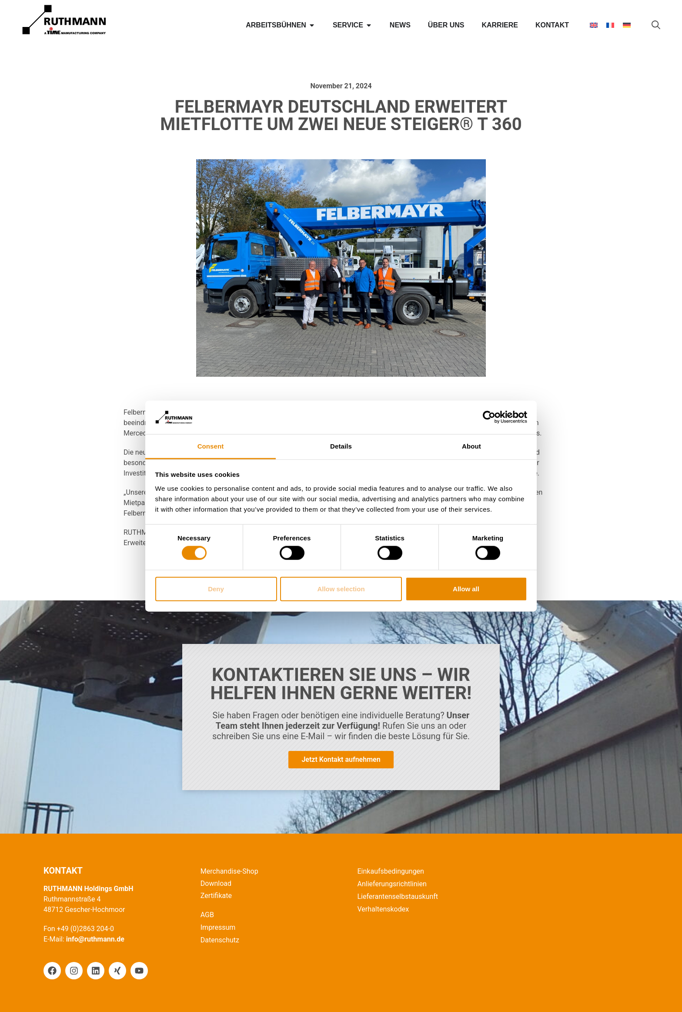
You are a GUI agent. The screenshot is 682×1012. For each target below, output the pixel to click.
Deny (216, 588)
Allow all (466, 588)
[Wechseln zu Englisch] (593, 25)
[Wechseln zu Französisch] (610, 25)
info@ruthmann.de (95, 939)
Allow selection (340, 588)
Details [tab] (341, 446)
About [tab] (471, 446)
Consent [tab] (210, 446)
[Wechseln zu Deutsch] (626, 25)
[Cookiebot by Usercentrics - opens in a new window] (489, 417)
